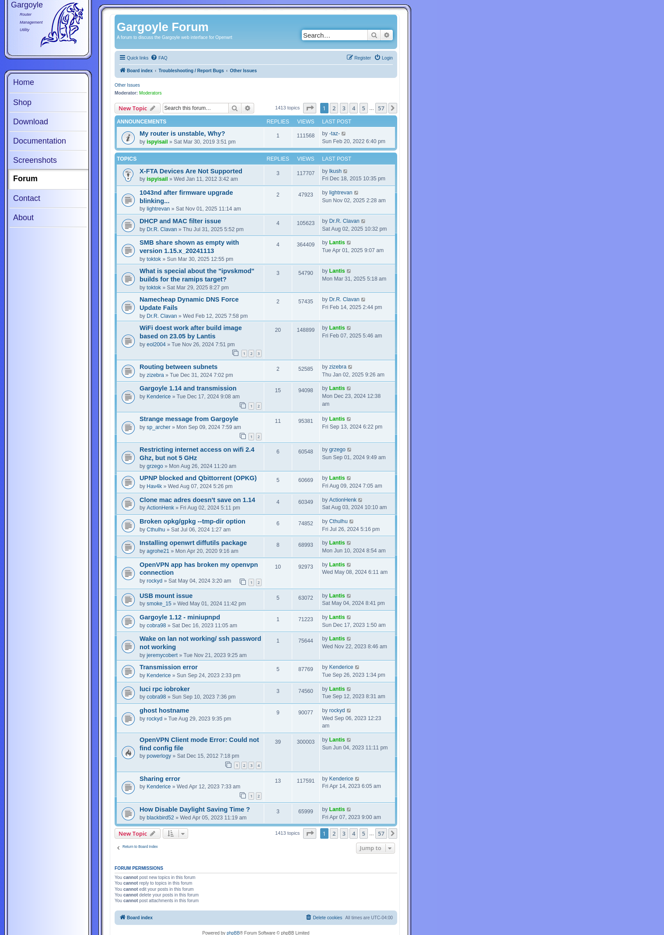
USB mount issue (166, 595)
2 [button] (333, 108)
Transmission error (169, 667)
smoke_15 (159, 604)
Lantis (337, 242)
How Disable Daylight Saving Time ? (195, 809)
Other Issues (127, 85)
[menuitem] (158, 58)
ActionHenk (160, 508)
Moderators (150, 93)
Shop (22, 102)
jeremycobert (162, 655)
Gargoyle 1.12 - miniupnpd (180, 617)
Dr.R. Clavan (162, 229)
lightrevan (158, 209)
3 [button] (344, 108)
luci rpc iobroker (165, 688)
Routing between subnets (179, 366)
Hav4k (154, 486)
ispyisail (157, 142)
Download (30, 121)
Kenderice (159, 397)
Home (23, 82)
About (23, 217)
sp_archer (158, 427)
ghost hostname (164, 710)
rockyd (154, 581)
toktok (154, 259)
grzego (155, 466)
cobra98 (156, 625)
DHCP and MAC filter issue (180, 221)
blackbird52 (160, 818)
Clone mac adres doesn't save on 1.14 (197, 499)
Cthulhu (156, 530)
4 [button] (353, 108)
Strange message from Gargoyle (189, 418)
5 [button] (363, 108)
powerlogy (159, 756)
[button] (309, 108)
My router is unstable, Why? (182, 133)
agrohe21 (158, 551)
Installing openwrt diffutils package (193, 542)
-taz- (334, 133)
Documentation (39, 141)
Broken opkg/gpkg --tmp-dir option (192, 521)
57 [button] (381, 108)
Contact (26, 198)
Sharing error (160, 778)
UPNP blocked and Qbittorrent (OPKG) (198, 478)
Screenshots (35, 160)
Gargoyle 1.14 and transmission (188, 388)
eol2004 (156, 344)
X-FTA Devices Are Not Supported (191, 171)
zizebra (155, 375)
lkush (335, 171)
